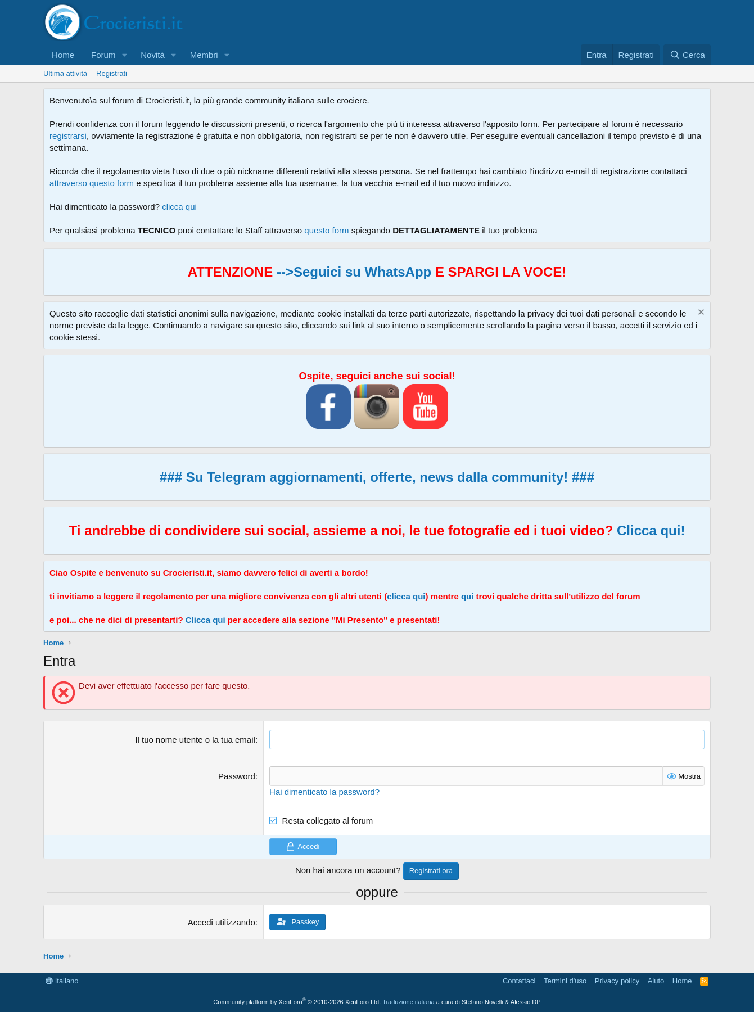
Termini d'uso (565, 981)
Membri (204, 55)
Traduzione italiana (408, 1002)
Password (236, 776)
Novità (153, 55)
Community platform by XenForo (297, 1002)
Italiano (62, 981)
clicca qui (179, 206)
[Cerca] (686, 54)
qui (467, 596)
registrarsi (68, 136)
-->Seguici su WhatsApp (352, 271)
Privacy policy (617, 981)
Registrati (111, 73)
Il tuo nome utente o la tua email (195, 739)
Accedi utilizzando (221, 922)
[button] (124, 54)
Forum (103, 55)
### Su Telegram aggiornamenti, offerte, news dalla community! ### (377, 477)
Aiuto (656, 981)
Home (63, 55)
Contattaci (519, 981)
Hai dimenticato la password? (324, 792)
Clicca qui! (651, 530)
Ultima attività (65, 73)
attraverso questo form (91, 183)
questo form (326, 230)
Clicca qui (205, 620)
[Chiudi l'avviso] (700, 313)
